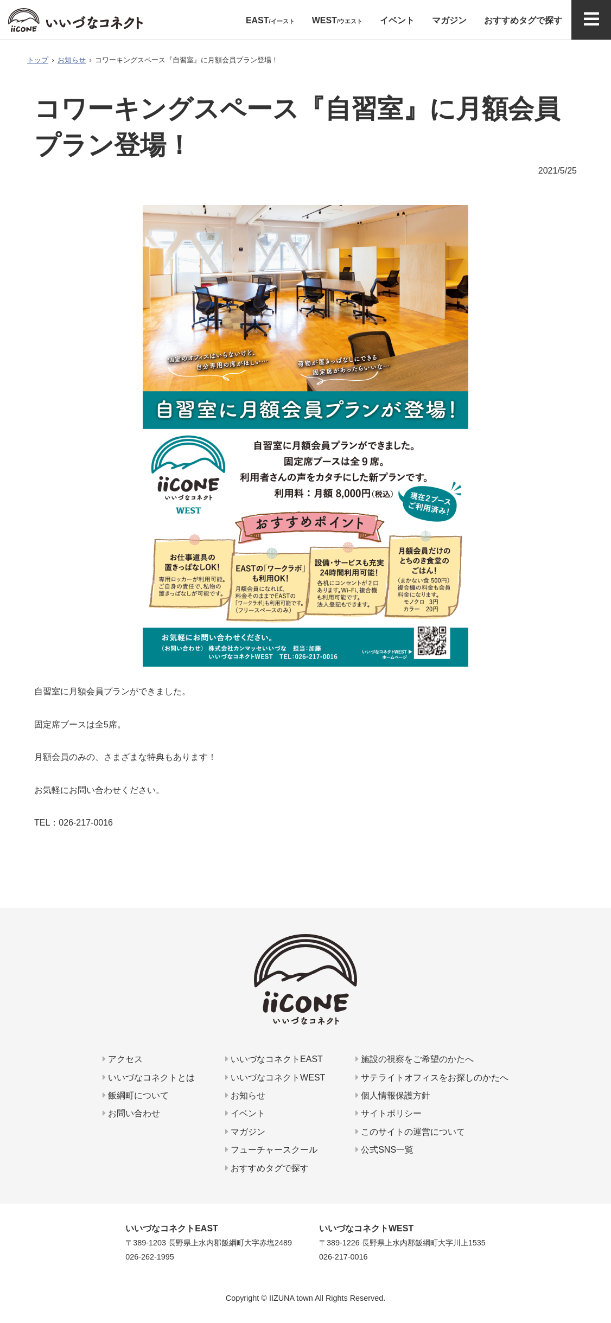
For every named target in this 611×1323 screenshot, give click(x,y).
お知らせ (72, 60)
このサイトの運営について (410, 1131)
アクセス (123, 1059)
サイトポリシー (388, 1113)
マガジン (245, 1131)
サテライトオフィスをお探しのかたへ (431, 1077)
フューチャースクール (271, 1149)
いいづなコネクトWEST (275, 1077)
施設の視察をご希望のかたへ (414, 1059)
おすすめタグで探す (267, 1168)
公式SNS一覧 (384, 1149)
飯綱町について (136, 1095)
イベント (245, 1113)
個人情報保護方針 (392, 1095)
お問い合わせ (131, 1113)
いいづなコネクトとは (149, 1077)
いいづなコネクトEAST (274, 1059)
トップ (37, 60)
